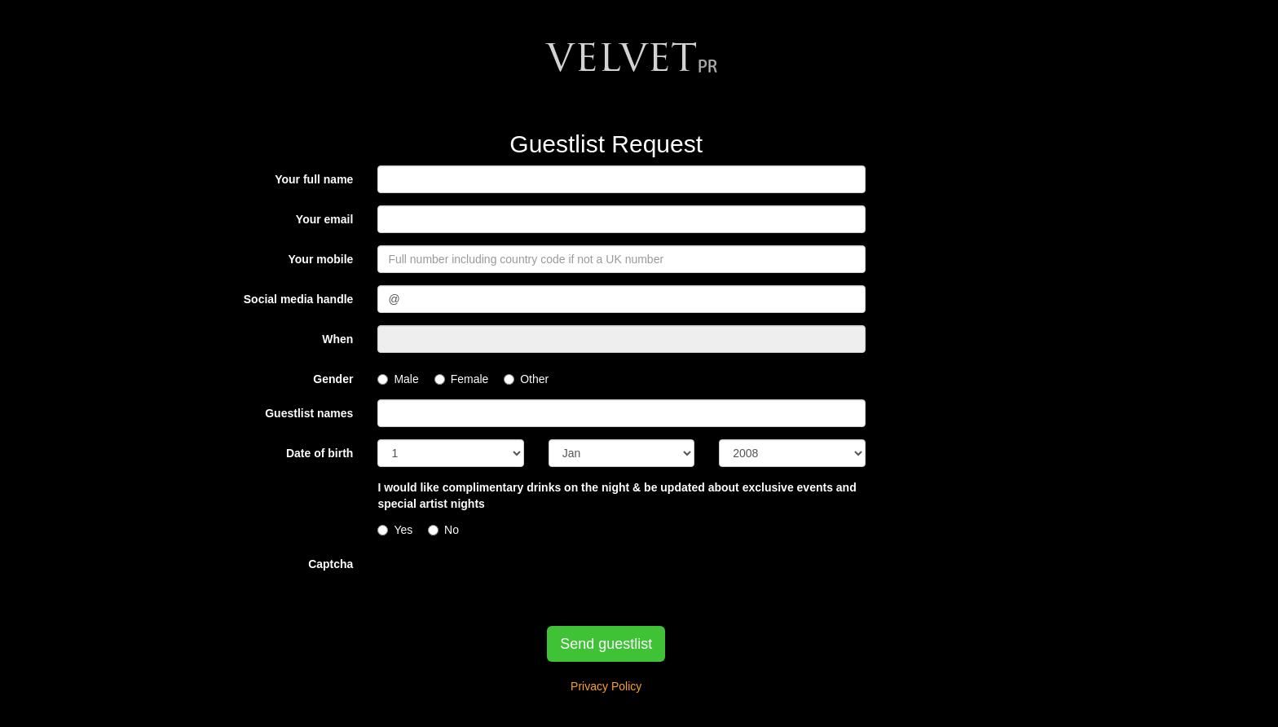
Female (461, 379)
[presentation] (501, 582)
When (337, 339)
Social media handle (299, 299)
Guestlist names (309, 413)
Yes (394, 529)
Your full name (314, 179)
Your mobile (321, 259)
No (443, 529)
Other (526, 379)
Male (397, 379)
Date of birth (319, 453)
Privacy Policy (606, 686)
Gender (333, 379)
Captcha (330, 564)
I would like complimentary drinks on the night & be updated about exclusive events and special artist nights (616, 495)
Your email (325, 219)
